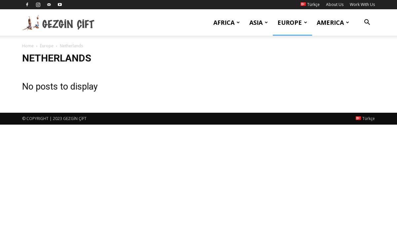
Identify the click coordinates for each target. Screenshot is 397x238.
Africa (226, 22)
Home (28, 46)
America (333, 22)
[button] (367, 23)
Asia (258, 22)
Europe (292, 22)
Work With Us (362, 4)
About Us (334, 4)
